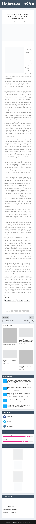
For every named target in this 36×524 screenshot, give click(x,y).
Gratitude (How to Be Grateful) (10, 509)
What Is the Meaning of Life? (9, 512)
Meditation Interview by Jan (9, 361)
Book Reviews (17, 384)
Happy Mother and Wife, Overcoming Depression (18, 399)
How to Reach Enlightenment (9, 435)
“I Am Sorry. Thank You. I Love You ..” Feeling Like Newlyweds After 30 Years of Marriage (18, 394)
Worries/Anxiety (24, 408)
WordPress (27, 522)
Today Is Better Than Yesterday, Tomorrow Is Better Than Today (19, 388)
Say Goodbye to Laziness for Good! (9, 345)
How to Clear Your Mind (8, 506)
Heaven (5, 439)
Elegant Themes (15, 522)
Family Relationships (16, 396)
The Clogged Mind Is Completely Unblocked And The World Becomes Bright (26, 340)
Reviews (17, 21)
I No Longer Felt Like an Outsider (25, 366)
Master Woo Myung (24, 384)
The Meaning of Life (23, 21)
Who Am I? (5, 516)
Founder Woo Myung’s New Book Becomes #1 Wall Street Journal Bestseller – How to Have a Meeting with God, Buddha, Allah (19, 381)
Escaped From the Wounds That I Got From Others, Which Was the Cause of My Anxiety (18, 406)
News (29, 384)
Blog (13, 384)
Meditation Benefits (16, 390)
